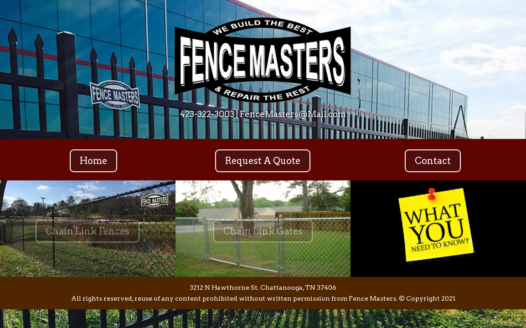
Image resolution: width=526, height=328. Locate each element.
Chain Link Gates (263, 233)
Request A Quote (262, 160)
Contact (433, 160)
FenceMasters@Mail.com (293, 114)
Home (93, 160)
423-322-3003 (207, 114)
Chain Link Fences (87, 233)
